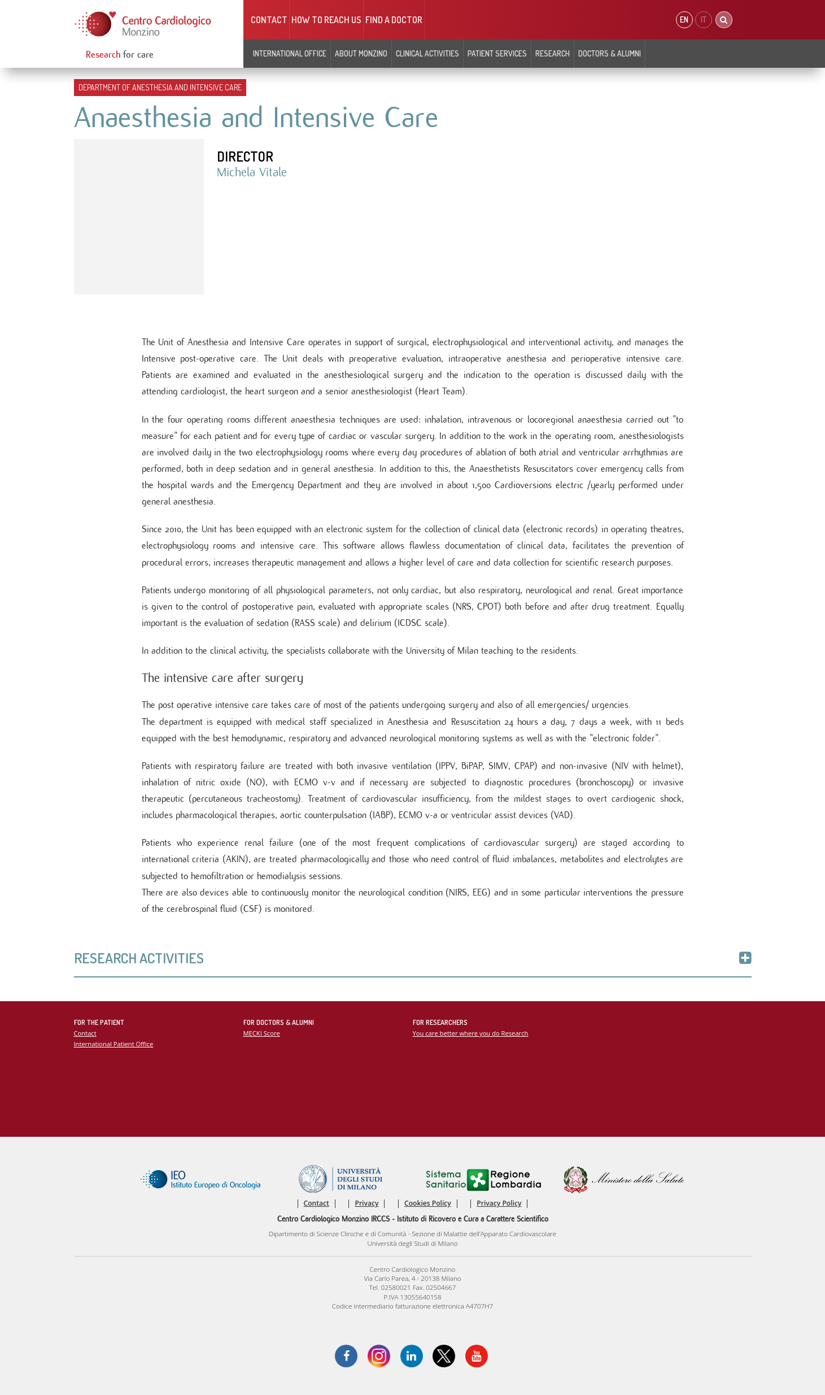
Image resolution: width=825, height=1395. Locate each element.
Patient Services (497, 53)
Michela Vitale (252, 172)
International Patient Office (114, 1044)
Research (552, 53)
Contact (269, 19)
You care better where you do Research (471, 1033)
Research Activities (413, 958)
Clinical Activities (427, 53)
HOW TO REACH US (326, 19)
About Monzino (361, 53)
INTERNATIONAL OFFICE (289, 53)
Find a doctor (393, 19)
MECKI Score (261, 1033)
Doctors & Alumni (609, 53)
